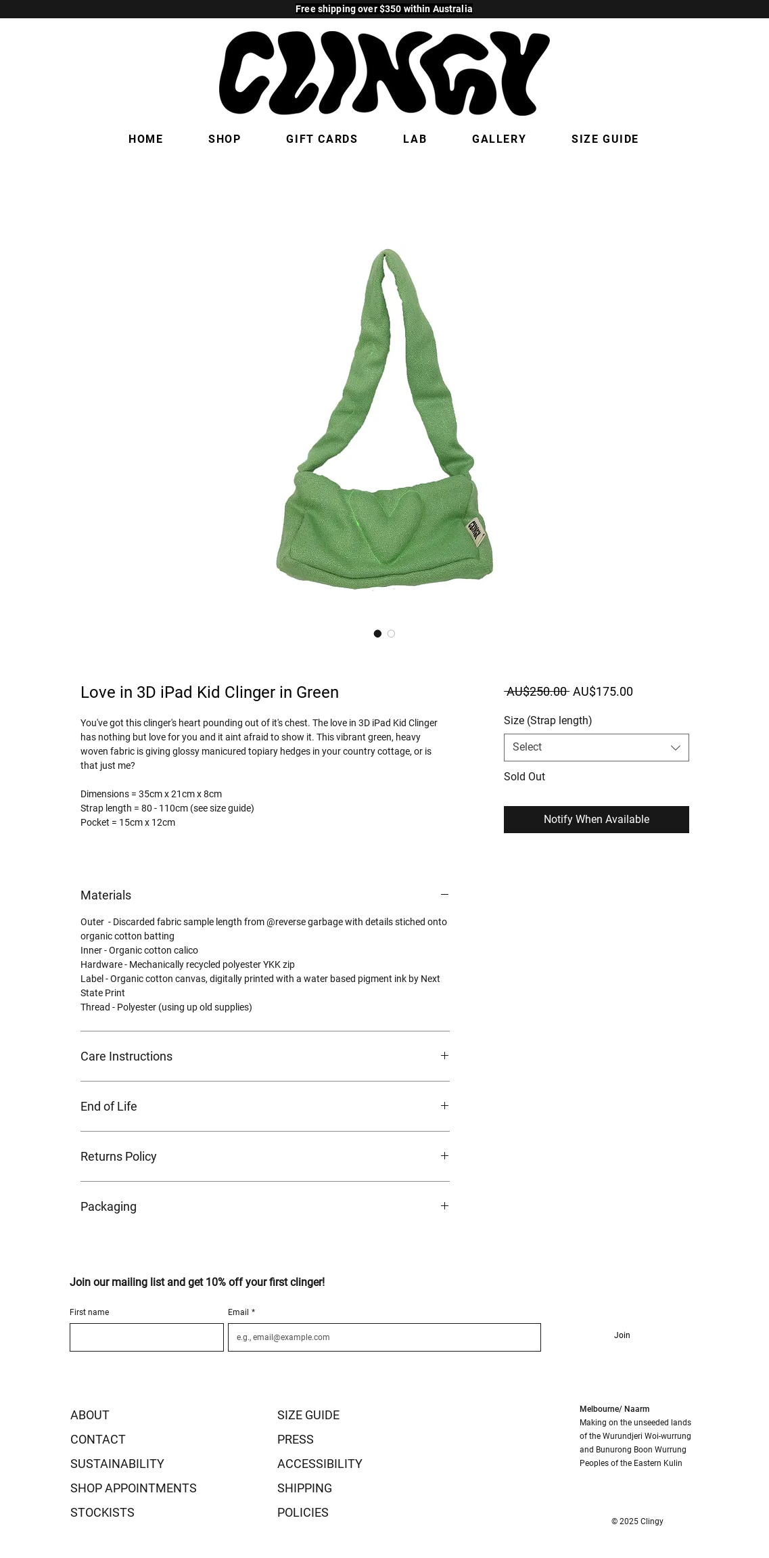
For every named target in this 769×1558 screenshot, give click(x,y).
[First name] (143, 1337)
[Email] (380, 1337)
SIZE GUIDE (308, 1415)
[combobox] (596, 747)
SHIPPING (304, 1488)
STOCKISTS (102, 1512)
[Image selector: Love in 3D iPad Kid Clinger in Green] (378, 633)
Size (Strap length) (548, 720)
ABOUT (90, 1415)
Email (241, 1312)
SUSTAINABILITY (117, 1463)
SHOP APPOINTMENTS (133, 1488)
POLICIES (303, 1512)
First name (89, 1312)
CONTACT (98, 1439)
